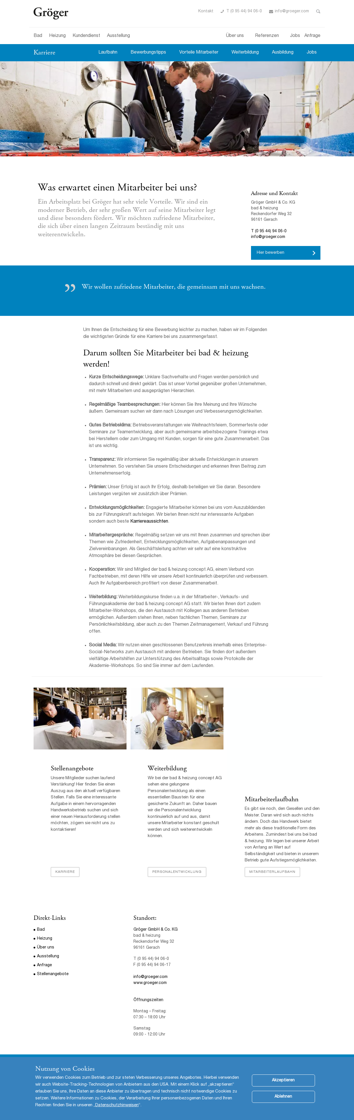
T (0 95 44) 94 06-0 (244, 11)
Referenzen (267, 36)
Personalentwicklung (177, 872)
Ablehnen (283, 1097)
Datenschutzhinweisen (117, 1105)
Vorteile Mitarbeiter (198, 52)
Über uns (235, 36)
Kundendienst (86, 36)
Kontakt (205, 11)
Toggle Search (318, 11)
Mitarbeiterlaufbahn (272, 799)
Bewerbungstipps (148, 52)
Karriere (44, 52)
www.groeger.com (150, 983)
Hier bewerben (270, 253)
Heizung (57, 36)
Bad (38, 36)
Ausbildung (282, 52)
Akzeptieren (283, 1080)
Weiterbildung (245, 52)
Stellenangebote (72, 768)
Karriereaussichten (149, 521)
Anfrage (312, 36)
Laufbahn (107, 52)
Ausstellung (118, 36)
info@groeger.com (292, 11)
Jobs (295, 36)
